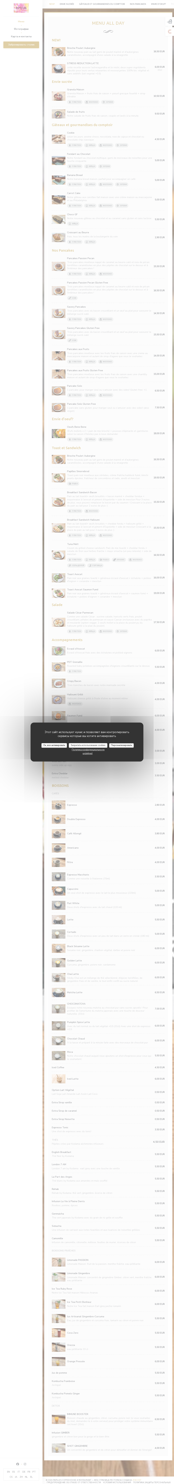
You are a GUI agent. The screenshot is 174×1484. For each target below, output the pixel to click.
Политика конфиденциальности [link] (88, 749)
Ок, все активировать (54, 745)
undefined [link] (87, 753)
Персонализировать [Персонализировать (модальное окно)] (121, 745)
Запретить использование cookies (88, 745)
